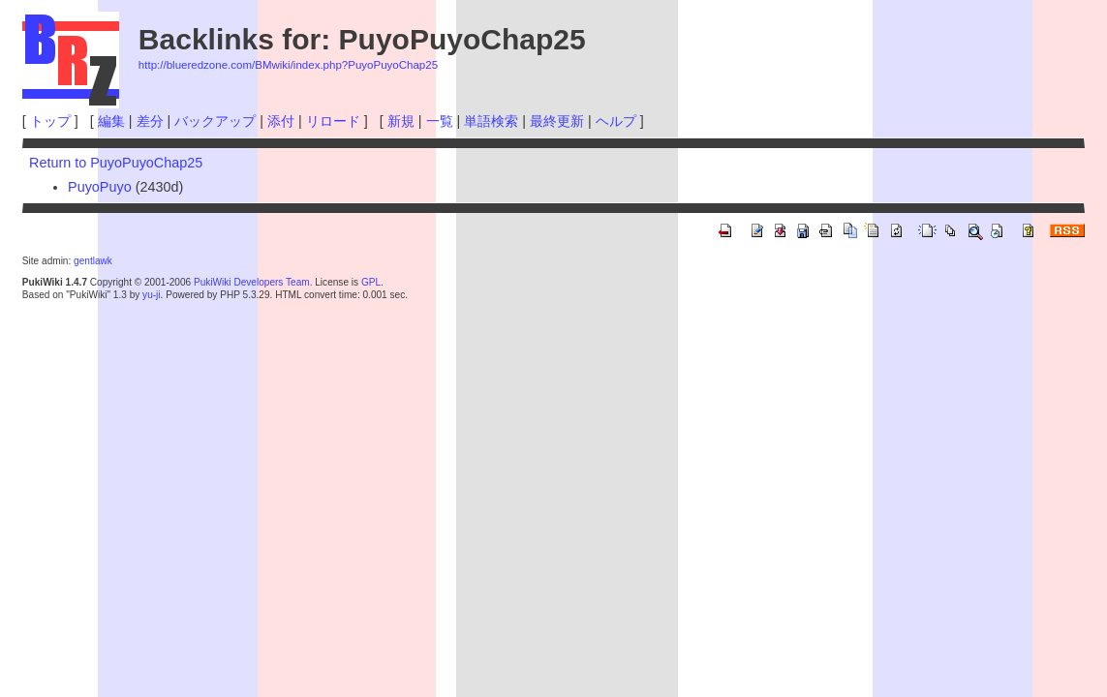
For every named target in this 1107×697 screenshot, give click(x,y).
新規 (401, 121)
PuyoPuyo (100, 187)
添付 (280, 121)
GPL (371, 282)
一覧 (439, 121)
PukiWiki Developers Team (252, 282)
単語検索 (491, 121)
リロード (333, 121)
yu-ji (151, 294)
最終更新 (557, 121)
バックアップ (215, 121)
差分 (150, 121)
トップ (50, 121)
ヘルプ (616, 121)
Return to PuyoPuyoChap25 (115, 162)
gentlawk (93, 261)
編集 (111, 121)
